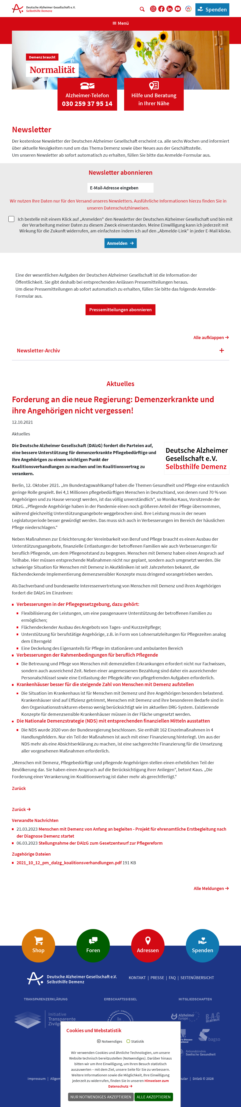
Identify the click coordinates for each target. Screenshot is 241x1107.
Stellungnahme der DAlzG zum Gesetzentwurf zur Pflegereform (100, 843)
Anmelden (117, 243)
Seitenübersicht (197, 977)
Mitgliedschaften (195, 999)
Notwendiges (112, 1041)
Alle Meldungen (209, 888)
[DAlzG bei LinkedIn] (169, 9)
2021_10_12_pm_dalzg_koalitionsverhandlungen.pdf (69, 862)
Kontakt (137, 977)
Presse (157, 977)
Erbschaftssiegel (120, 999)
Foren (93, 950)
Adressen (148, 950)
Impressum (37, 1078)
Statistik (137, 1041)
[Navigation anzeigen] (120, 23)
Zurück (19, 788)
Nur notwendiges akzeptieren (100, 1097)
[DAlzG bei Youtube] (178, 9)
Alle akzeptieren (154, 1097)
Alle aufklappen (209, 337)
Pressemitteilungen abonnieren (120, 309)
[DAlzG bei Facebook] (161, 9)
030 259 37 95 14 (87, 103)
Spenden (211, 9)
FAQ (172, 977)
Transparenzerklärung (46, 999)
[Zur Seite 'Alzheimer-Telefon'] (87, 89)
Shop (38, 950)
